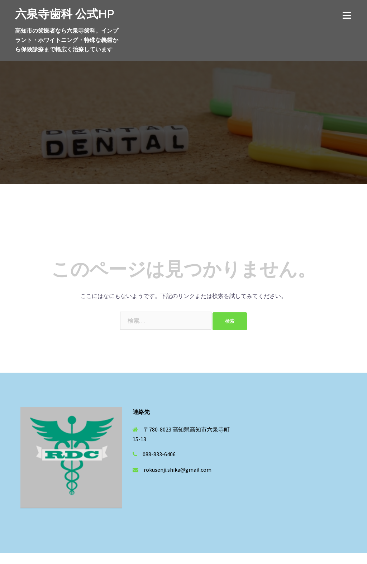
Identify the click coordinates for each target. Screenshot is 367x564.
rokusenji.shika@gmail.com (177, 469)
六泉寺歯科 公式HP (64, 13)
